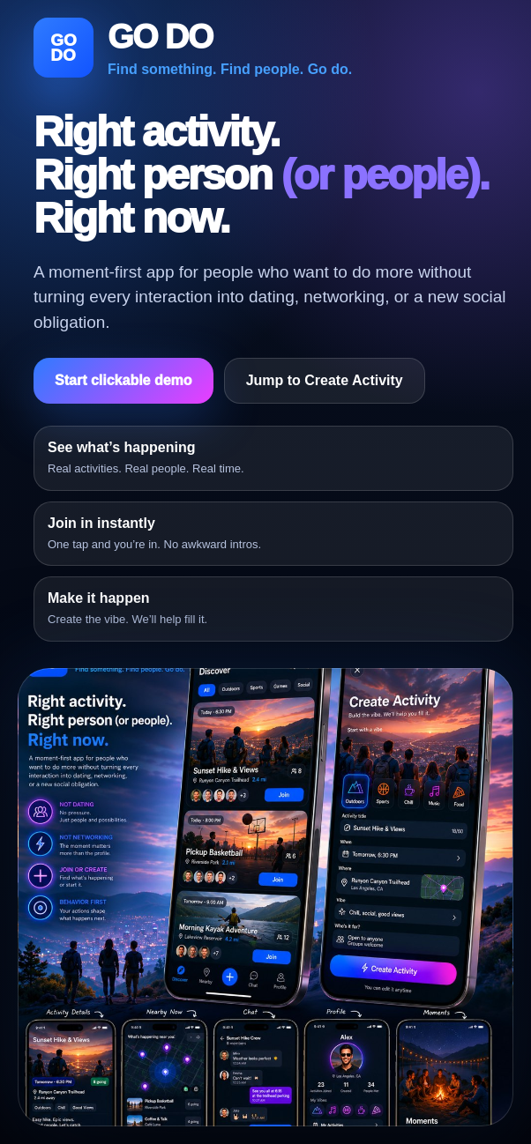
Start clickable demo (123, 380)
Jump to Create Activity (324, 380)
